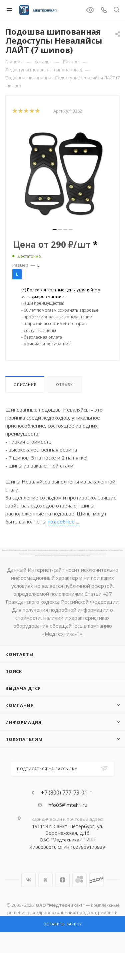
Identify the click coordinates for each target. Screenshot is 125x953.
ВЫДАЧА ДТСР (23, 688)
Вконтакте (28, 880)
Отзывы (65, 384)
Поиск (13, 671)
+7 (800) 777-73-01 (64, 792)
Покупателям (24, 739)
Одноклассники (45, 880)
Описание (25, 384)
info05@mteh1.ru (67, 804)
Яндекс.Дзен (62, 880)
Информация (23, 722)
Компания (19, 705)
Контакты (19, 654)
